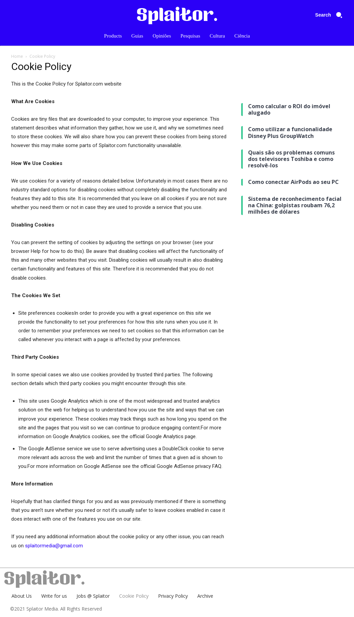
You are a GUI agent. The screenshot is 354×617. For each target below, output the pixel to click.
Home (17, 56)
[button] (331, 15)
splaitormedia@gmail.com (54, 546)
